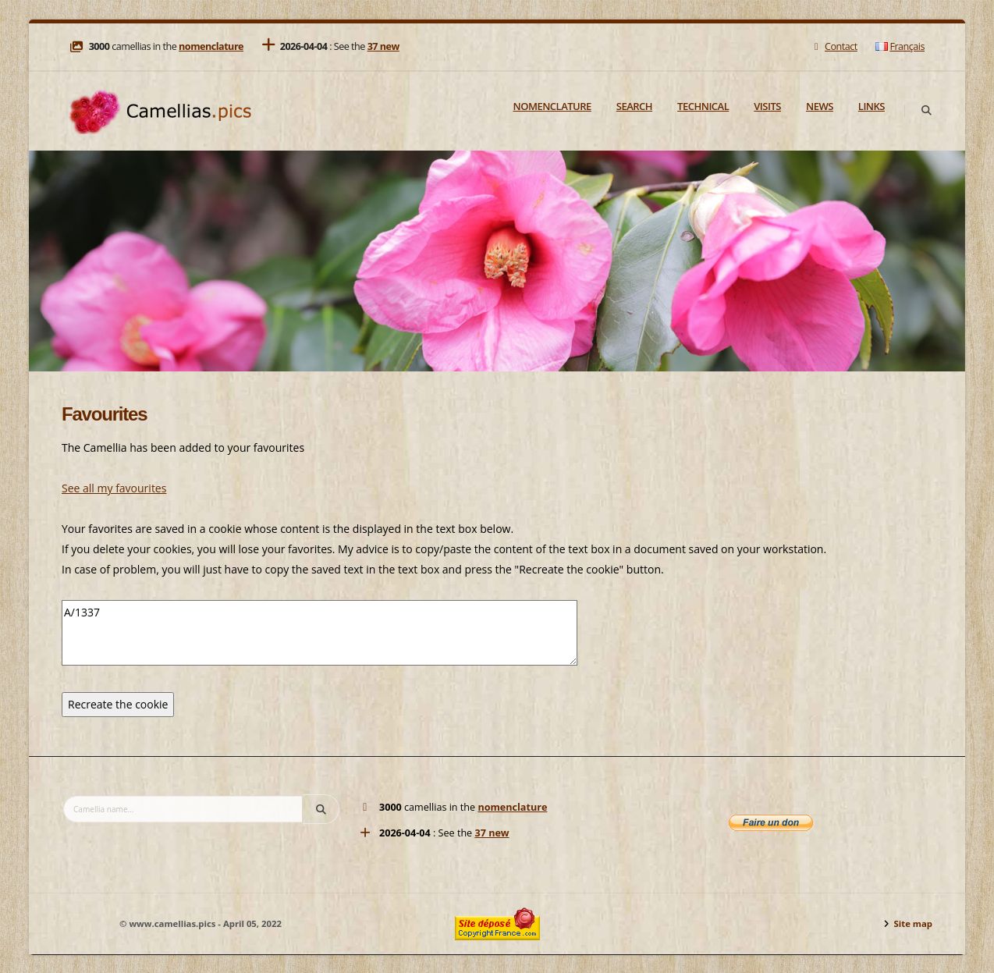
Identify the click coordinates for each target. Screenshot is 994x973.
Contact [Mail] (833, 46)
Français (900, 46)
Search (634, 106)
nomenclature (211, 46)
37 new (383, 46)
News (819, 106)
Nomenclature (552, 106)
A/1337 (319, 633)
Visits (767, 106)
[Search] (926, 111)
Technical (703, 106)
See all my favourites (114, 488)
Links (871, 106)
